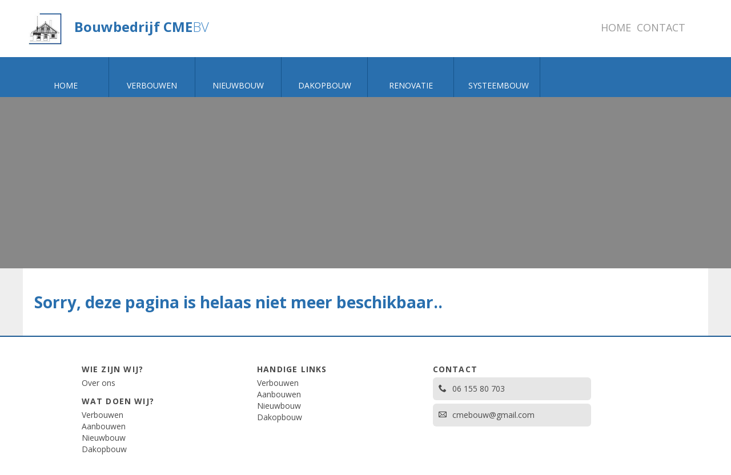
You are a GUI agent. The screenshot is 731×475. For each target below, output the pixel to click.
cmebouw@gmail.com (487, 414)
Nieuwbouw (104, 437)
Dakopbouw (104, 449)
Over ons (98, 382)
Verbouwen (102, 414)
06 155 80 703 (472, 388)
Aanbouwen (104, 426)
